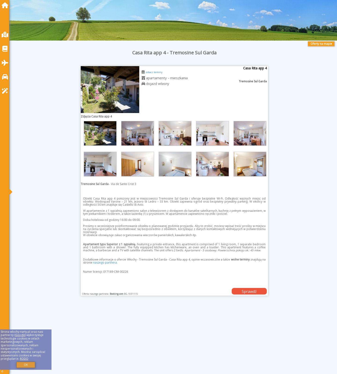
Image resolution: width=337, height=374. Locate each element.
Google (20, 335)
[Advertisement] (154, 341)
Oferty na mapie (321, 44)
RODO (24, 359)
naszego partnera (105, 262)
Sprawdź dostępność (249, 292)
